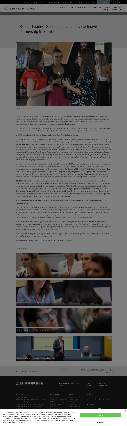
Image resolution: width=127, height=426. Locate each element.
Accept (101, 415)
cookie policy (68, 414)
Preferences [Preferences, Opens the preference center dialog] (100, 422)
